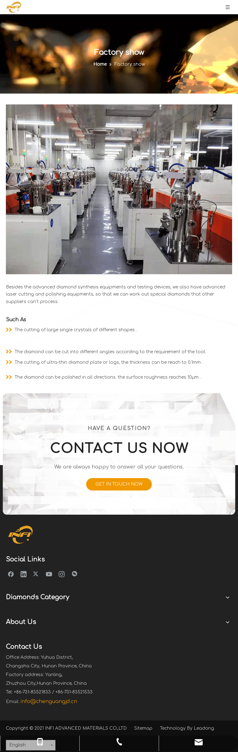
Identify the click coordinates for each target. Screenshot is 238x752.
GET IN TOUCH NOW (119, 484)
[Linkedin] (24, 574)
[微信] (74, 574)
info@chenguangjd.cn (48, 701)
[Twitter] (36, 574)
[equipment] (119, 189)
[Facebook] (11, 574)
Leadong (204, 728)
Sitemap (143, 728)
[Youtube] (49, 574)
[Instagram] (62, 574)
